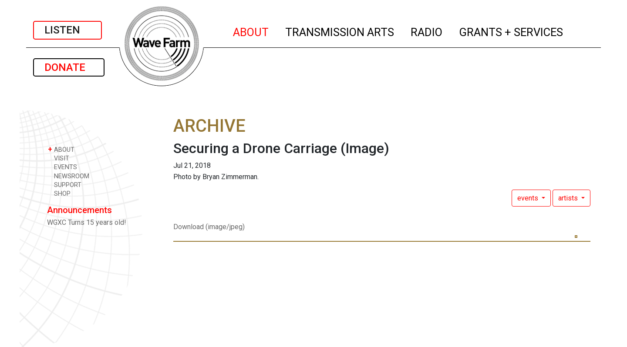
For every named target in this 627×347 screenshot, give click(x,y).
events (528, 198)
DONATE (68, 67)
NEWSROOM (68, 176)
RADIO (427, 31)
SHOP (59, 193)
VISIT (58, 158)
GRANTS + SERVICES (511, 31)
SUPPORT (64, 184)
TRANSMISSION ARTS (340, 31)
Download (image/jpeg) (209, 227)
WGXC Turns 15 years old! (86, 222)
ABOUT (251, 31)
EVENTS (62, 167)
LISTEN (67, 30)
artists (569, 198)
